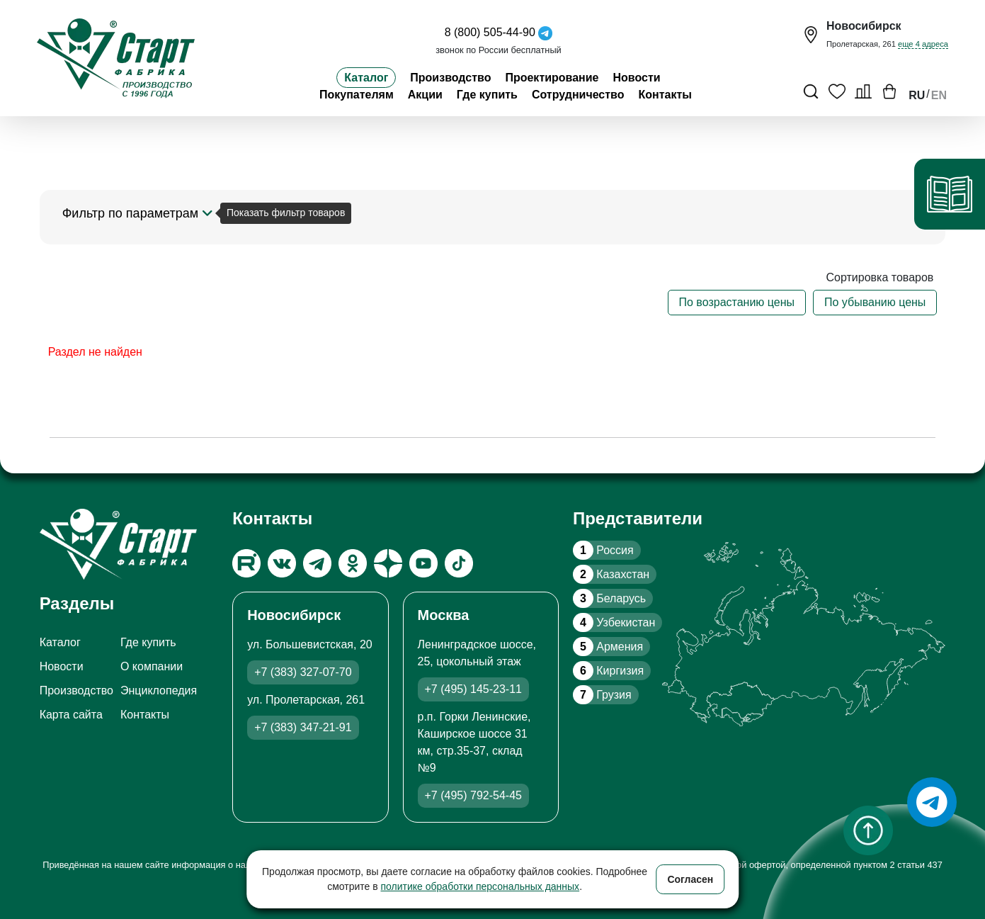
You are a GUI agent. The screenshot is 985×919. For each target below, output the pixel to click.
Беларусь (609, 598)
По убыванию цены (875, 302)
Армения (608, 646)
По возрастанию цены (737, 302)
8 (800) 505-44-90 (490, 32)
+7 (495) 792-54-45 (473, 795)
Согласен (690, 879)
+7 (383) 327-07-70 (302, 672)
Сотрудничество (578, 95)
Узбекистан (614, 622)
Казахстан (611, 574)
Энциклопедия (158, 690)
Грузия (602, 694)
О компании (151, 666)
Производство (450, 78)
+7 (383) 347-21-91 (302, 727)
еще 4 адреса (923, 44)
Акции (425, 95)
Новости (637, 78)
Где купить (487, 95)
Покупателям (356, 95)
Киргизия (608, 670)
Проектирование (551, 78)
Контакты (665, 95)
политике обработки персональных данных (480, 886)
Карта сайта (71, 715)
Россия (603, 550)
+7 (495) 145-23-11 (473, 689)
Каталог (366, 78)
